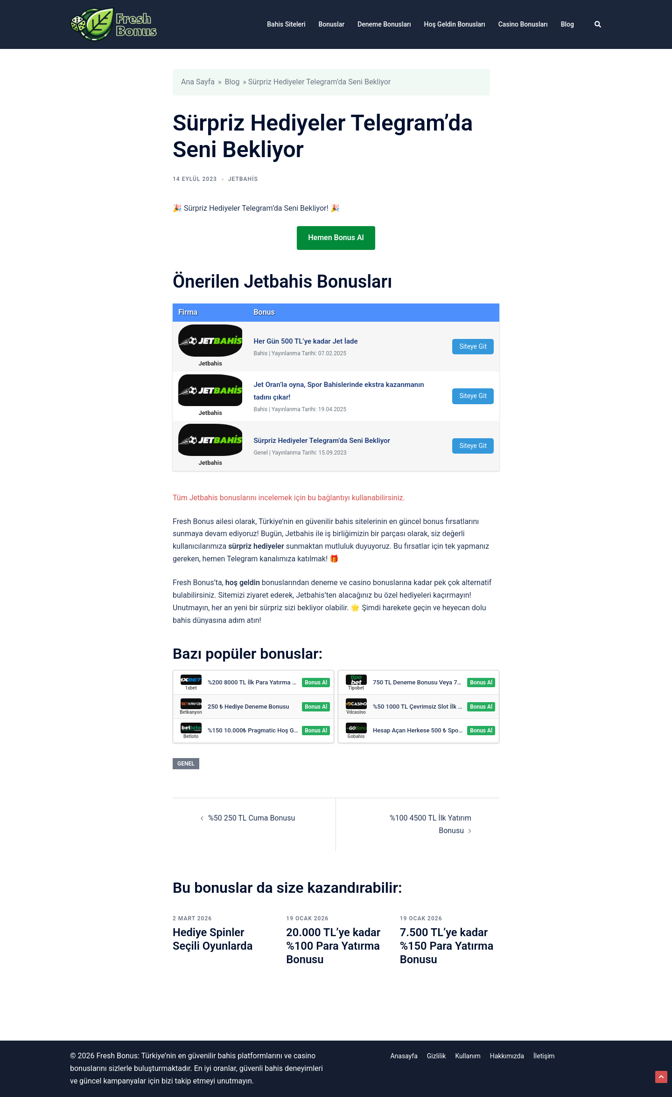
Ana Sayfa (198, 81)
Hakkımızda (507, 1056)
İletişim (544, 1056)
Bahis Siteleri (286, 24)
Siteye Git (473, 346)
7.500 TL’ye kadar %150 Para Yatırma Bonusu (447, 946)
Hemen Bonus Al (336, 237)
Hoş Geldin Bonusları (454, 24)
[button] (598, 24)
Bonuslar (332, 24)
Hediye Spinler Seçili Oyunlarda (213, 939)
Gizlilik (436, 1056)
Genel (186, 763)
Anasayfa (403, 1056)
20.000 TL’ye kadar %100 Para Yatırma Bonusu (334, 946)
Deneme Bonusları (384, 24)
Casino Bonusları (523, 24)
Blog (567, 24)
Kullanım (467, 1056)
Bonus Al (316, 682)
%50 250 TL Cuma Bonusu (251, 818)
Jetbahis (243, 179)
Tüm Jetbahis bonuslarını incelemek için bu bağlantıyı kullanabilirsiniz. (289, 497)
